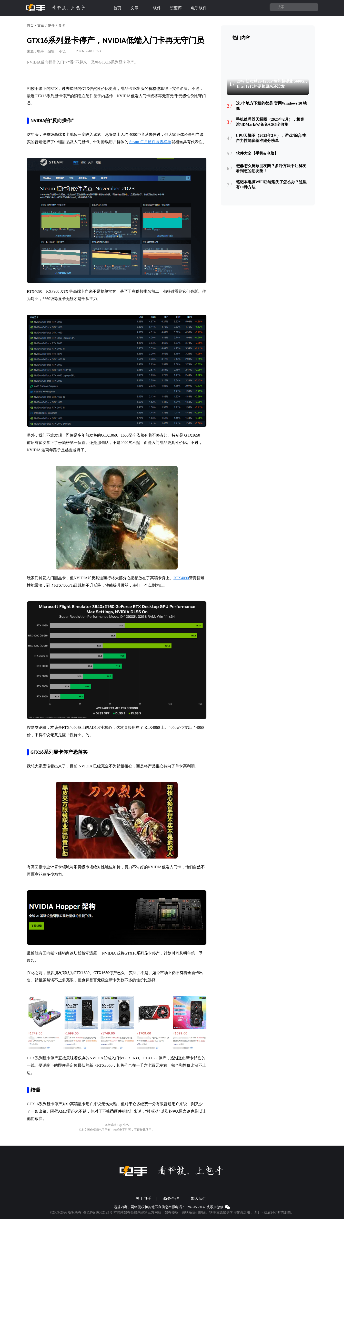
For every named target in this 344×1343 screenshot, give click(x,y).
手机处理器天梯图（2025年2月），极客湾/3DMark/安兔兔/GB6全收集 (270, 122)
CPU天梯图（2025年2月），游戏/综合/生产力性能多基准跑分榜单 (271, 138)
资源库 (176, 8)
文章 (137, 8)
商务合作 (171, 1199)
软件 (157, 8)
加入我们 (198, 1199)
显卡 (61, 25)
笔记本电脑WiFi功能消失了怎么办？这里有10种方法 (271, 184)
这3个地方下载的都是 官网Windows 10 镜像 (271, 105)
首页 (117, 8)
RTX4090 (181, 578)
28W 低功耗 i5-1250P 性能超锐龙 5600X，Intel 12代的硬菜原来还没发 (273, 83)
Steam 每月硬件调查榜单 (150, 142)
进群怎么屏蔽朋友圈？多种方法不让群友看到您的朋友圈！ (271, 168)
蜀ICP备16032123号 (97, 1212)
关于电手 (143, 1199)
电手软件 (201, 8)
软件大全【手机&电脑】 (257, 153)
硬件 (51, 25)
